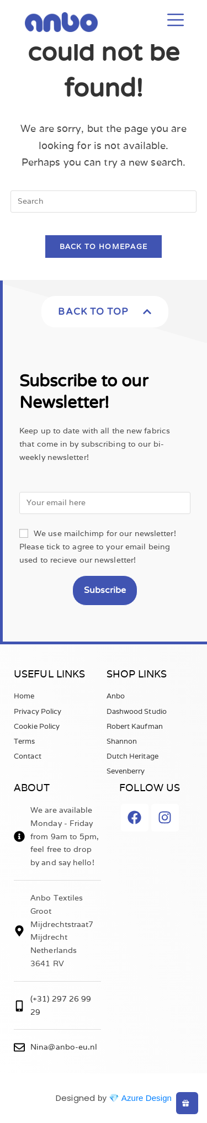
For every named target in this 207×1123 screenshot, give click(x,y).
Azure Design (146, 1098)
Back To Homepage (104, 246)
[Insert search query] (103, 201)
